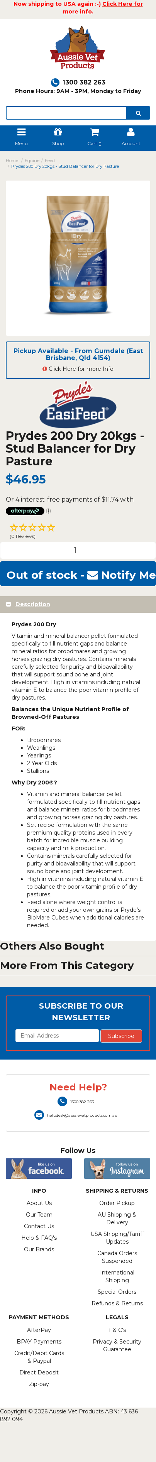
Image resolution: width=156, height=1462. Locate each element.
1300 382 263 (78, 82)
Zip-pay (39, 1384)
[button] (78, 532)
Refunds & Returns (117, 1303)
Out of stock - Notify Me (81, 574)
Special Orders (117, 1291)
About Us (39, 1203)
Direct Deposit (39, 1372)
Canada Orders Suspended (117, 1257)
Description (32, 604)
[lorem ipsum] (66, 113)
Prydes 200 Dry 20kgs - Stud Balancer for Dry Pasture (65, 166)
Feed (50, 160)
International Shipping (117, 1276)
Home (12, 160)
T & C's (117, 1330)
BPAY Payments (39, 1341)
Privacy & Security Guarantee (117, 1345)
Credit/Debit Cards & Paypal (39, 1357)
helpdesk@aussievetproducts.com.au (75, 1115)
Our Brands (39, 1249)
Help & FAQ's (39, 1237)
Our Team (39, 1214)
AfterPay (39, 1330)
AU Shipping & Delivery (117, 1218)
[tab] (78, 604)
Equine (32, 160)
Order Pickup (117, 1203)
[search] (138, 113)
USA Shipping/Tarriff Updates (117, 1237)
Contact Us (39, 1226)
